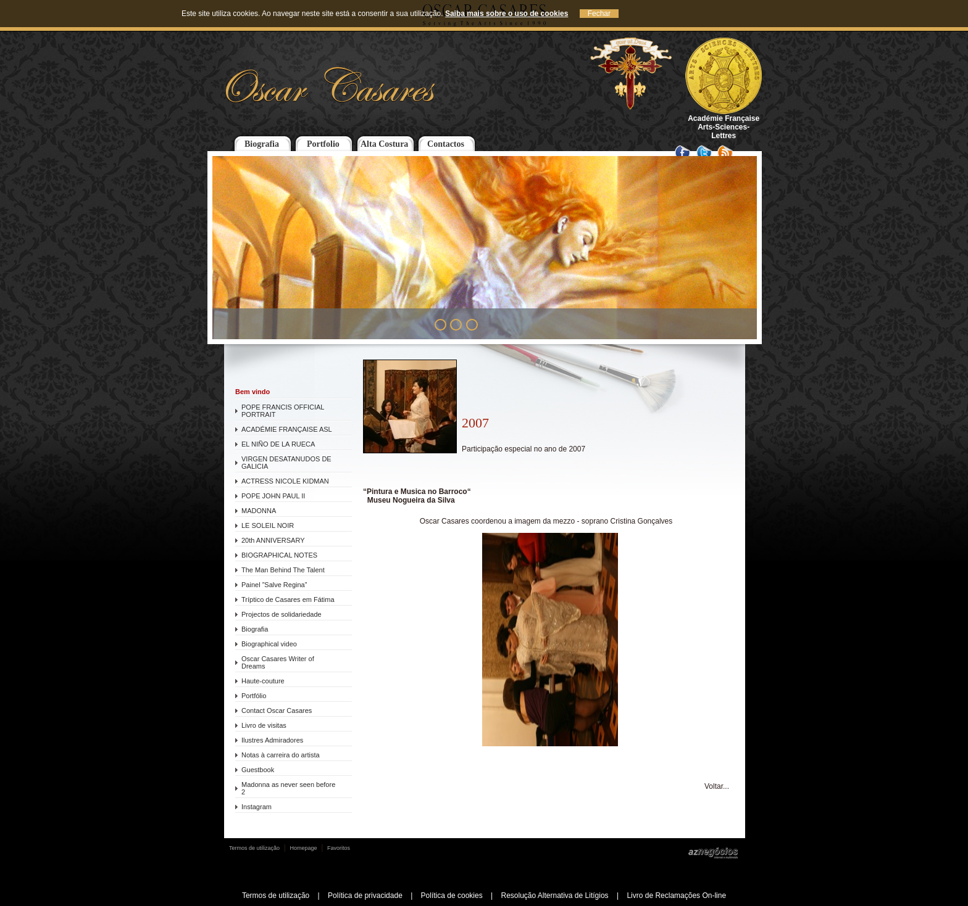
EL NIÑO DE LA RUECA (278, 444)
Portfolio (323, 144)
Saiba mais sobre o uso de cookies (506, 13)
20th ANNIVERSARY (273, 540)
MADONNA (258, 510)
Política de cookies (452, 895)
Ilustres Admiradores (272, 740)
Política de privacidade (365, 895)
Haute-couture (263, 681)
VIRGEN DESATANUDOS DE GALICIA (286, 462)
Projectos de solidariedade (281, 614)
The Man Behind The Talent (283, 570)
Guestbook (257, 769)
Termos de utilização (254, 848)
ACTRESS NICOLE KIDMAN (285, 481)
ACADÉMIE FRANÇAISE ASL (286, 429)
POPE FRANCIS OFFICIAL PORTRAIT (282, 410)
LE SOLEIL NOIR (267, 525)
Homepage (303, 848)
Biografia (261, 144)
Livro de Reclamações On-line (676, 895)
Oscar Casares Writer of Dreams (277, 662)
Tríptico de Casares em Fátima (288, 599)
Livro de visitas (263, 725)
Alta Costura (384, 144)
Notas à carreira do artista (280, 755)
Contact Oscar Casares (276, 710)
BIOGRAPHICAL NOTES (279, 555)
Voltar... (716, 786)
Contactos (445, 144)
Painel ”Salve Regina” (274, 584)
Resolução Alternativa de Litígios (554, 895)
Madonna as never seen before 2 (288, 788)
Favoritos (338, 848)
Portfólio (253, 695)
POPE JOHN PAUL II (273, 496)
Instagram (256, 806)
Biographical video (269, 644)
